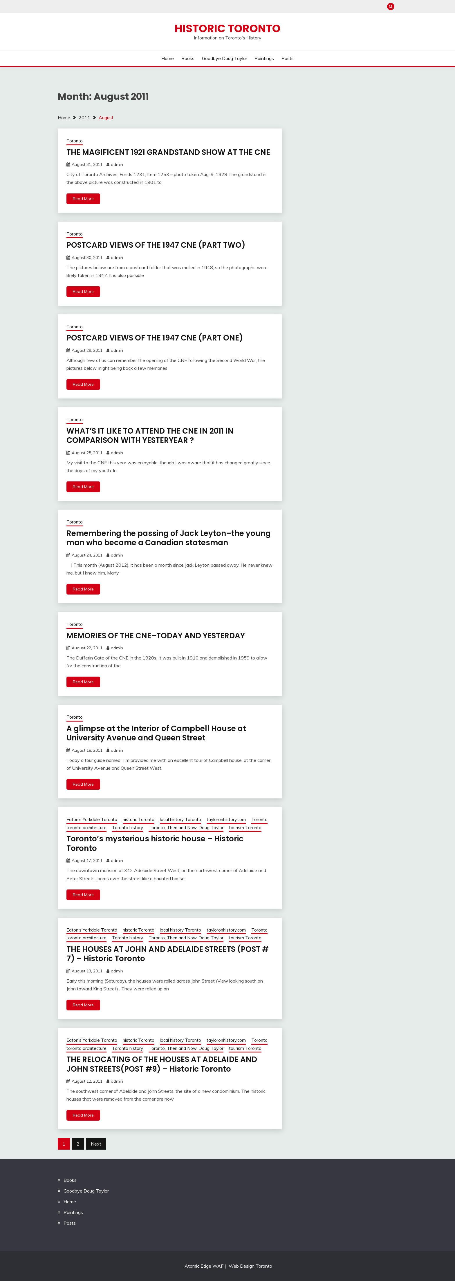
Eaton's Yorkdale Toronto (91, 819)
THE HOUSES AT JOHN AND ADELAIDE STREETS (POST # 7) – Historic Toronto (167, 954)
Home (167, 58)
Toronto (74, 141)
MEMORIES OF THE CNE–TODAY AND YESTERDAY (155, 635)
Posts (287, 58)
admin (117, 164)
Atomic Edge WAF (204, 1266)
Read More (83, 198)
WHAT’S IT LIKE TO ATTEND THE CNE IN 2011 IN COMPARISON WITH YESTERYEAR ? (150, 436)
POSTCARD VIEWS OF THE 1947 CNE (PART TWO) (155, 245)
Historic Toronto (228, 28)
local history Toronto (180, 819)
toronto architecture (86, 827)
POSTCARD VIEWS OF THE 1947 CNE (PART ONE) (154, 338)
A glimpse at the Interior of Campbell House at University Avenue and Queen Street (156, 733)
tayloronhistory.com (226, 819)
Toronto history (127, 827)
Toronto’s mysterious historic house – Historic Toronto (154, 844)
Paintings (264, 58)
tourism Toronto (245, 827)
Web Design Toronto (250, 1266)
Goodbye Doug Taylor (224, 58)
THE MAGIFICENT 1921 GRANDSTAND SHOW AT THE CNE (168, 152)
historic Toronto (138, 819)
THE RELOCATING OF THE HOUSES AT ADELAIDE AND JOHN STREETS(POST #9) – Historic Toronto (161, 1064)
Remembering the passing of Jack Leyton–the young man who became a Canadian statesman (168, 538)
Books (187, 58)
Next (96, 1144)
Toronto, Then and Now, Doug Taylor (186, 827)
